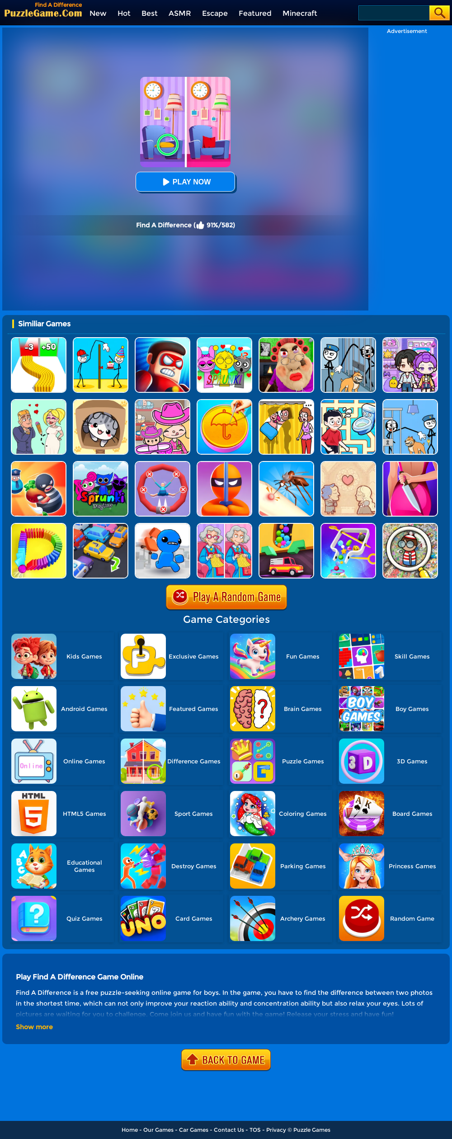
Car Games (193, 1129)
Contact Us (229, 1129)
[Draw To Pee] (348, 402)
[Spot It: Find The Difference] (224, 526)
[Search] (393, 12)
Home (130, 1129)
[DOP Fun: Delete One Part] (286, 402)
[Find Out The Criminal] (410, 464)
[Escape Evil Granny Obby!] (286, 340)
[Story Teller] (348, 464)
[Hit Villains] (162, 340)
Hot (124, 13)
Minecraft (299, 13)
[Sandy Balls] (286, 526)
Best (149, 13)
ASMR (180, 13)
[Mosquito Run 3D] (286, 464)
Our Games (158, 1129)
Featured (255, 13)
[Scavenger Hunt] (410, 526)
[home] (43, 12)
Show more (34, 1027)
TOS (255, 1129)
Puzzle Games (311, 1129)
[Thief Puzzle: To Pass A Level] (410, 402)
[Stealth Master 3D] (224, 464)
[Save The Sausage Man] (162, 464)
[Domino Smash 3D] (38, 526)
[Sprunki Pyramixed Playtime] (100, 464)
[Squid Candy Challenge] (224, 402)
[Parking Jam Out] (100, 526)
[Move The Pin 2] (348, 526)
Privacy (276, 1129)
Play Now (185, 182)
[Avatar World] (162, 402)
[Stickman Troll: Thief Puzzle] (348, 340)
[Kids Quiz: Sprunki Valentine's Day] (224, 340)
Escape (215, 13)
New (98, 13)
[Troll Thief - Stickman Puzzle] (100, 340)
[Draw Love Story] (38, 402)
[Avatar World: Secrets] (410, 340)
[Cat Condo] (100, 402)
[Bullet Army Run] (38, 340)
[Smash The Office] (162, 526)
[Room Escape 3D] (38, 464)
